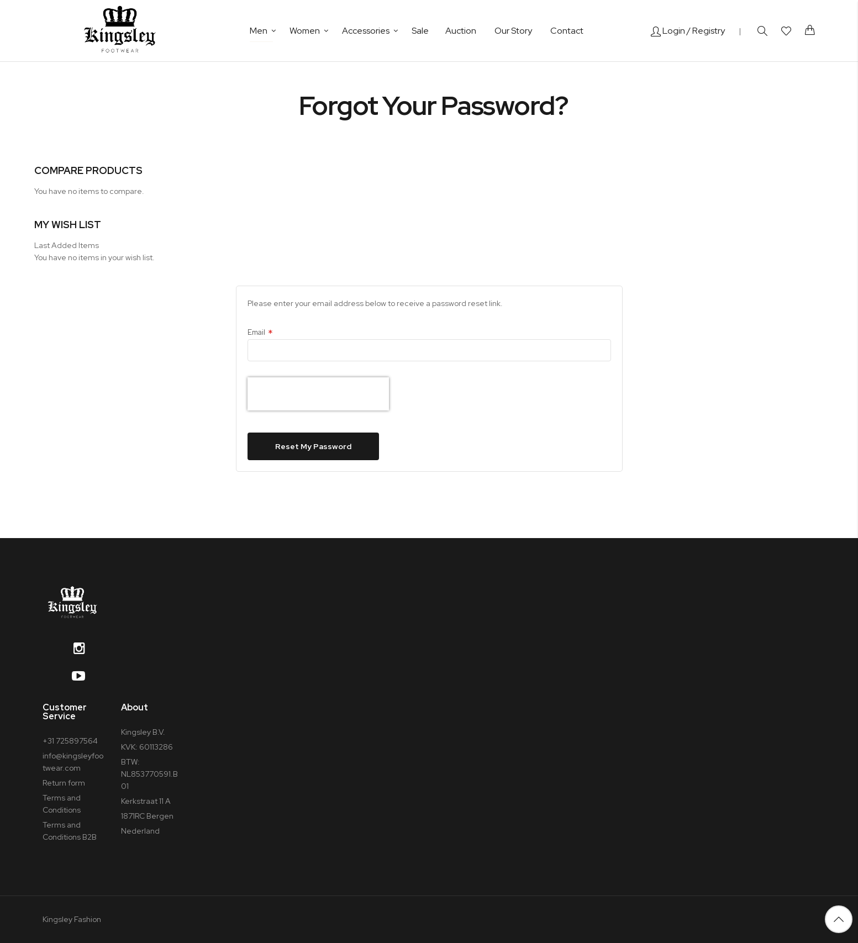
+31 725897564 (70, 741)
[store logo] (120, 30)
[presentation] (318, 393)
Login (668, 30)
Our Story (513, 30)
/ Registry (706, 30)
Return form (64, 783)
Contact (566, 30)
